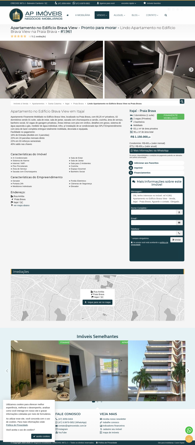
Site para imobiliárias (166, 443)
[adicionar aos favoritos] (64, 396)
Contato (152, 15)
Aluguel (119, 15)
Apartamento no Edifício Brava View (46, 27)
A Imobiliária (82, 15)
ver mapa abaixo (22, 205)
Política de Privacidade (107, 443)
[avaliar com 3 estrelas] (18, 36)
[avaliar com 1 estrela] (12, 36)
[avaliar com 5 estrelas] (24, 36)
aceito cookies (41, 436)
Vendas (102, 15)
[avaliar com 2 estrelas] (15, 36)
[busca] (166, 15)
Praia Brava (148, 110)
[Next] (191, 69)
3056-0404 (64, 3)
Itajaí (133, 110)
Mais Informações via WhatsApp (149, 150)
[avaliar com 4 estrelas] (21, 36)
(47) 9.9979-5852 (83, 3)
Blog (135, 15)
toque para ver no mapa (98, 302)
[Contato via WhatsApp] (189, 430)
